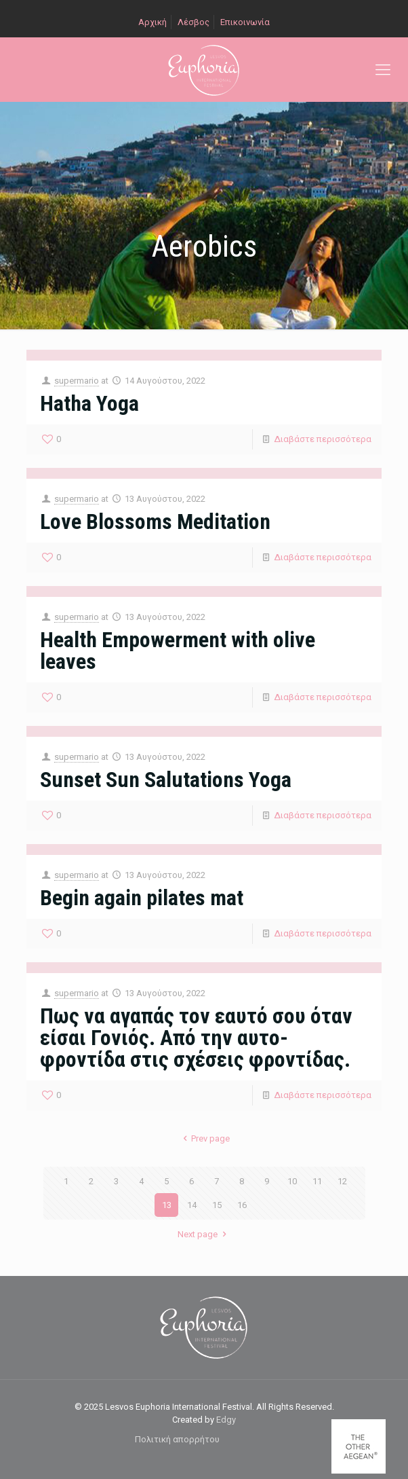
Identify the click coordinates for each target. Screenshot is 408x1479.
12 (342, 1181)
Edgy (226, 1419)
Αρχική (152, 22)
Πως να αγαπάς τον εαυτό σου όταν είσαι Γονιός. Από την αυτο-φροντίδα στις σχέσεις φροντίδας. (196, 1037)
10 (292, 1181)
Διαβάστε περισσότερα (322, 439)
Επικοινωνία (245, 22)
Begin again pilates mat (141, 898)
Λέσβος (193, 22)
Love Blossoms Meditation (155, 521)
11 (317, 1181)
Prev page (203, 1138)
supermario (76, 381)
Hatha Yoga (89, 403)
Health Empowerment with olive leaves (177, 650)
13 (166, 1205)
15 (217, 1205)
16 (242, 1205)
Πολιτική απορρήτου (177, 1439)
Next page (204, 1234)
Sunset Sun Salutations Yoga (165, 779)
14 (192, 1205)
